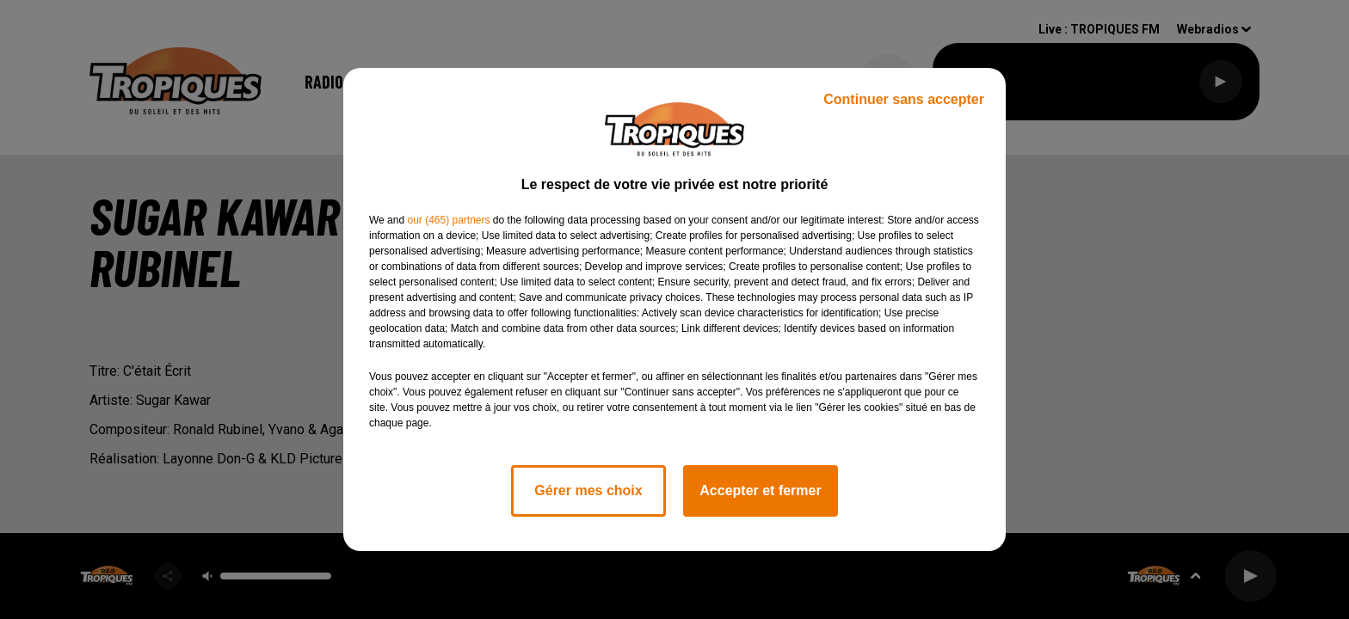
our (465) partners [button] (448, 220)
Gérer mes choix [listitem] (588, 490)
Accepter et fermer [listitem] (760, 490)
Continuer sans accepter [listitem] (903, 99)
